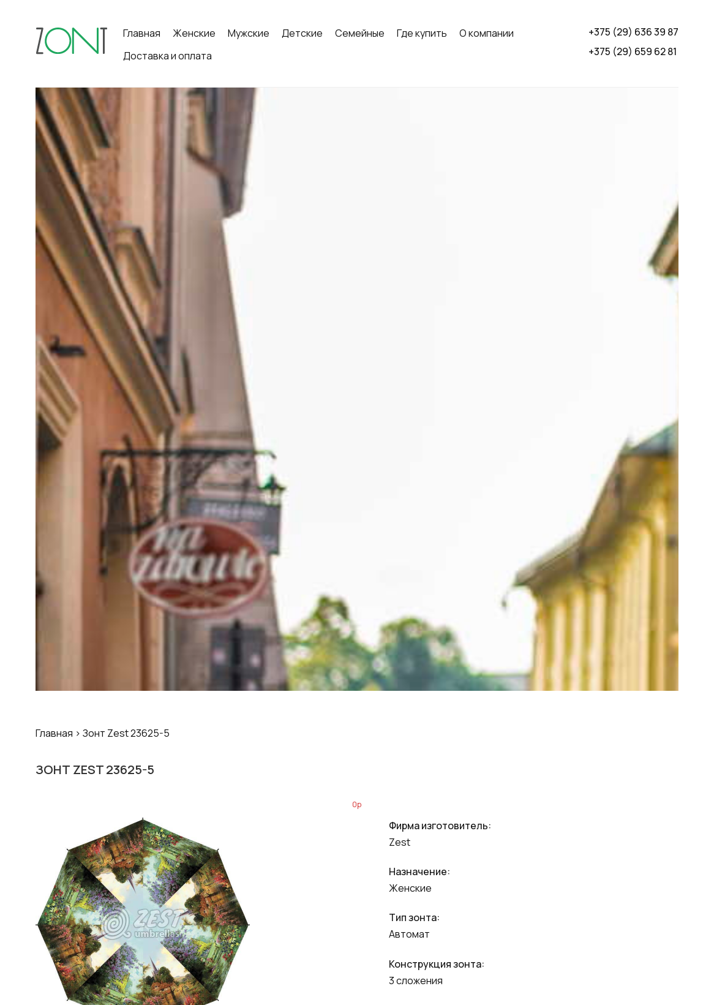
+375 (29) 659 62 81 (632, 51)
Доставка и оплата (167, 55)
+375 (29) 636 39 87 (633, 32)
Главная (141, 33)
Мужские (248, 33)
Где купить (422, 33)
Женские (194, 33)
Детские (302, 33)
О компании (486, 33)
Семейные (360, 33)
